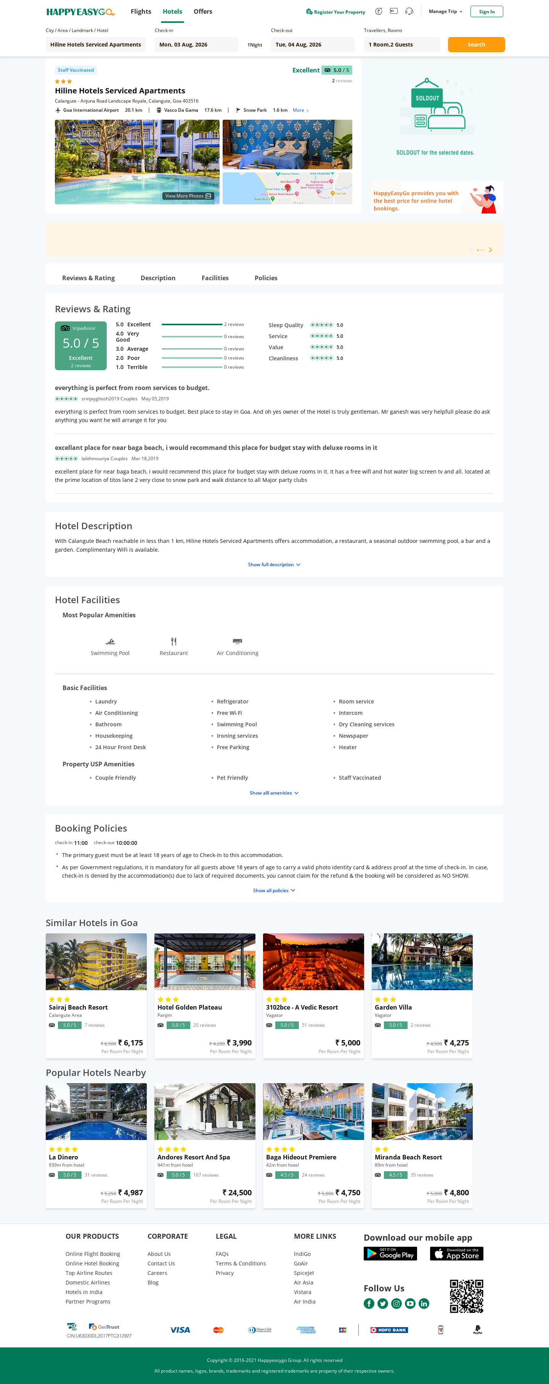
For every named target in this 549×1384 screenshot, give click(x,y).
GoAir (301, 1263)
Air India (305, 1301)
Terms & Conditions (241, 1263)
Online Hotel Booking (92, 1263)
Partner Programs (88, 1301)
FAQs (222, 1253)
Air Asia (303, 1282)
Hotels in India (84, 1292)
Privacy (225, 1272)
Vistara (302, 1292)
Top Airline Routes (89, 1272)
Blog (153, 1282)
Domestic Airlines (88, 1282)
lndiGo (302, 1253)
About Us (159, 1253)
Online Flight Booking (93, 1253)
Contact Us (161, 1263)
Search (476, 44)
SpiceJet (304, 1272)
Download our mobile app (418, 1237)
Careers (157, 1272)
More (301, 110)
